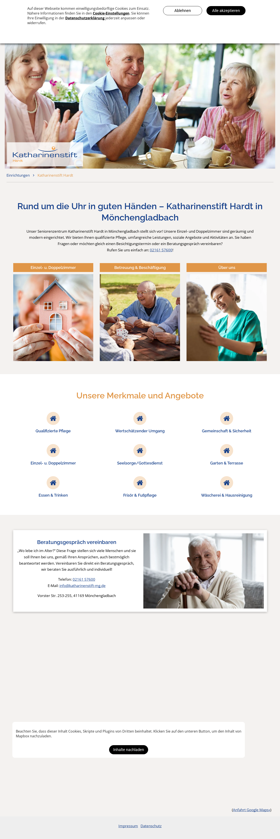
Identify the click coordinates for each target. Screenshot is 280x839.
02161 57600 (161, 249)
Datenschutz (151, 825)
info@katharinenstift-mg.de (82, 585)
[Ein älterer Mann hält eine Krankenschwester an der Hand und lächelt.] (228, 670)
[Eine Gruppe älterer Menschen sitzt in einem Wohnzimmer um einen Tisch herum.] (140, 670)
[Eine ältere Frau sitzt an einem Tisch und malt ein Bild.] (52, 670)
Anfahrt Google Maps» (251, 809)
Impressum (128, 825)
